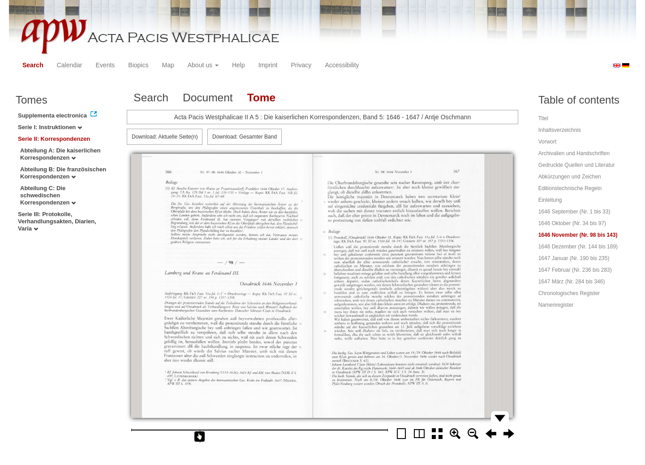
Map (168, 65)
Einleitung (550, 200)
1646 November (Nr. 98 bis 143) (578, 235)
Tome (261, 97)
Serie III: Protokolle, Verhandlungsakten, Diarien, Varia (57, 221)
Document (208, 97)
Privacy (301, 65)
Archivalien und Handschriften (574, 153)
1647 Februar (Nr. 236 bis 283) (575, 270)
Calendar (69, 65)
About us (203, 65)
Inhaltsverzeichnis (559, 130)
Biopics (138, 65)
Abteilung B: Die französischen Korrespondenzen (63, 173)
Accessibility (342, 65)
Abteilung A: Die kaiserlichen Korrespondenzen (60, 154)
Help (238, 65)
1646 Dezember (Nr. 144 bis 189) (578, 246)
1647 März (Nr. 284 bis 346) (571, 281)
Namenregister (556, 305)
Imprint (268, 65)
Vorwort (547, 142)
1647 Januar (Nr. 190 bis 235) (574, 258)
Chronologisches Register (569, 293)
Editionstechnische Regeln (570, 188)
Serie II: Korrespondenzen (54, 138)
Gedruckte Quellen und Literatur (576, 165)
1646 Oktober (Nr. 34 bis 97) (572, 223)
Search (32, 65)
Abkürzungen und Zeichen (569, 177)
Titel (543, 118)
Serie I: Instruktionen (50, 127)
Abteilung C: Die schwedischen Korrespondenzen (48, 195)
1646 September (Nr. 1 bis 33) (574, 212)
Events (105, 65)
